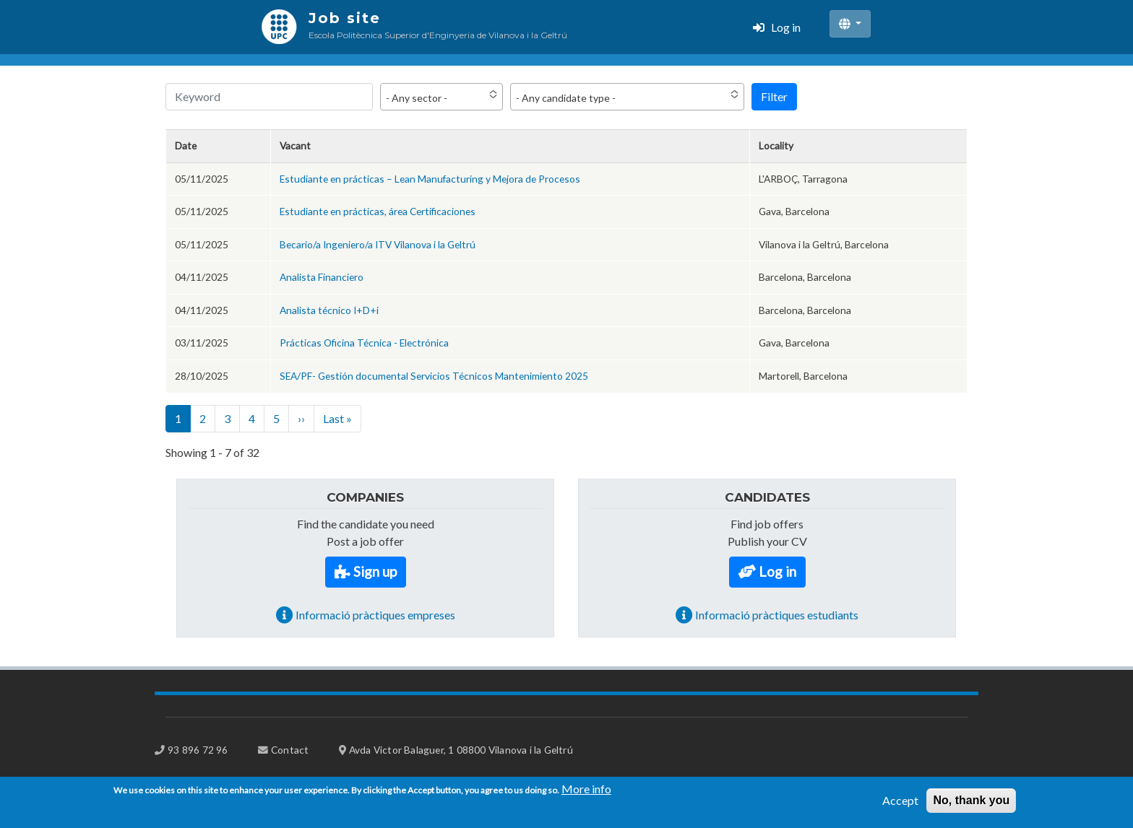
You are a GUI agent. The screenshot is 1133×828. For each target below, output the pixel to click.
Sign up (375, 571)
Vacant (295, 145)
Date (186, 145)
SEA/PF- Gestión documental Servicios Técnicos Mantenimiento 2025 (434, 376)
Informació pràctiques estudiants (776, 615)
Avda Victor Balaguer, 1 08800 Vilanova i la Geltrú (461, 750)
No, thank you (971, 804)
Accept (900, 804)
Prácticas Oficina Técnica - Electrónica (364, 342)
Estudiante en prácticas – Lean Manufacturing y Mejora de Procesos (430, 179)
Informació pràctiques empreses (375, 615)
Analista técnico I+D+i (329, 310)
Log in (786, 27)
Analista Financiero (321, 277)
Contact (290, 750)
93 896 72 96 (198, 750)
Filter (774, 96)
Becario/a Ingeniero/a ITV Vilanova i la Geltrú (377, 244)
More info (586, 793)
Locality (776, 145)
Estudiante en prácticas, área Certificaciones (377, 211)
